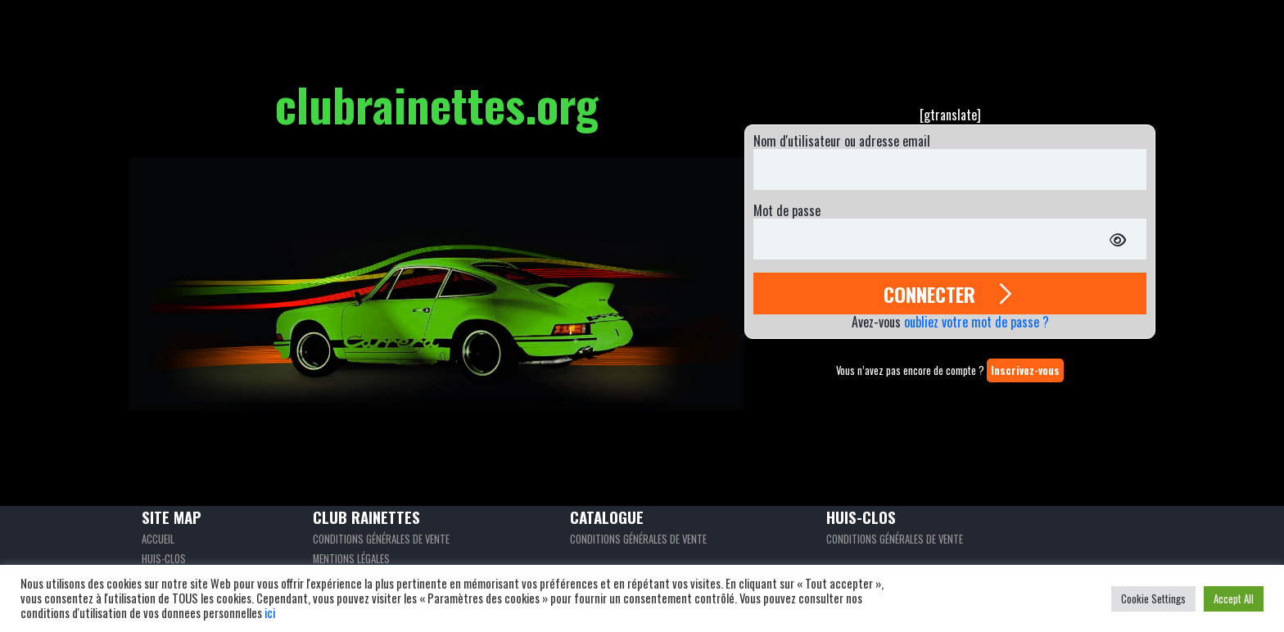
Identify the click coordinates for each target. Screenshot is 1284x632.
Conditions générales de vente (381, 539)
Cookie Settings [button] (1153, 598)
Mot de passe (787, 211)
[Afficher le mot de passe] (1117, 239)
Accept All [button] (1234, 598)
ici (269, 612)
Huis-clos (164, 559)
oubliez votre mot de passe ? (976, 322)
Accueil (158, 539)
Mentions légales (351, 559)
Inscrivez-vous (1025, 370)
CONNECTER (950, 293)
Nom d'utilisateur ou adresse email (841, 141)
